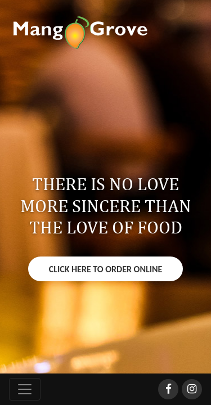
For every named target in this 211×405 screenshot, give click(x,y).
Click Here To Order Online (106, 269)
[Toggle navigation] (25, 389)
